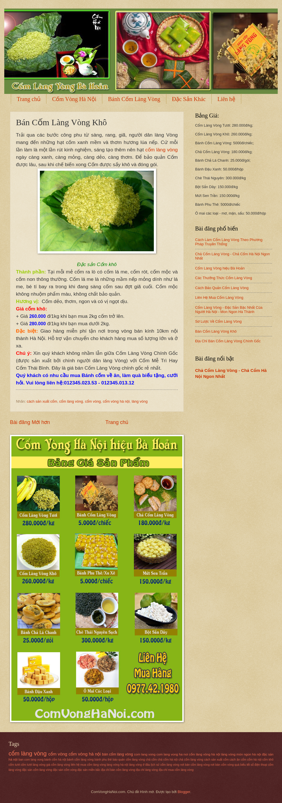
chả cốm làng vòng (191, 759)
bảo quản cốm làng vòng (129, 759)
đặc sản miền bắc (88, 769)
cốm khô (267, 759)
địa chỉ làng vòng (147, 769)
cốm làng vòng (161, 150)
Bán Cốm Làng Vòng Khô (216, 331)
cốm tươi (14, 764)
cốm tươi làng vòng (33, 764)
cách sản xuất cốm (42, 401)
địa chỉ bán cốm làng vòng (118, 769)
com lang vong (145, 754)
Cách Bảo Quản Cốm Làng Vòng (222, 288)
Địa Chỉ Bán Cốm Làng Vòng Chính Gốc (228, 341)
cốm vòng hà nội (116, 401)
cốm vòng (93, 401)
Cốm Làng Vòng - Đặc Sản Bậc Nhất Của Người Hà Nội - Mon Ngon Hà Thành (228, 309)
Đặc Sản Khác (189, 99)
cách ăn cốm (238, 759)
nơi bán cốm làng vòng (195, 764)
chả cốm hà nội (168, 759)
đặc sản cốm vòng (65, 769)
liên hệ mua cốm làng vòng (88, 764)
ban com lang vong (31, 759)
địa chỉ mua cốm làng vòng (176, 769)
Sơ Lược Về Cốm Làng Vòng (218, 321)
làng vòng (140, 401)
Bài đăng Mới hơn (30, 422)
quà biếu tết (242, 764)
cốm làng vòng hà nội (204, 754)
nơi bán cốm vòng (222, 764)
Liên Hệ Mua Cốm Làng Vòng (219, 297)
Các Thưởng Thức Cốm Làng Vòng (223, 278)
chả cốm (151, 759)
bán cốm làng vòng (117, 754)
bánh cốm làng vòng (80, 759)
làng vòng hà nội (117, 764)
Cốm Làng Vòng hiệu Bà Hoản (220, 268)
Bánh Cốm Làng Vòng (134, 99)
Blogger (184, 792)
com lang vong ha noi (172, 754)
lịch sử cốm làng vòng (165, 764)
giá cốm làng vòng (58, 764)
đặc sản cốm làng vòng (37, 769)
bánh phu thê (103, 759)
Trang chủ (28, 99)
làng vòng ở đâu (139, 764)
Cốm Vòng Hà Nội (74, 99)
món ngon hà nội (248, 754)
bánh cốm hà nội (55, 759)
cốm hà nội (254, 759)
